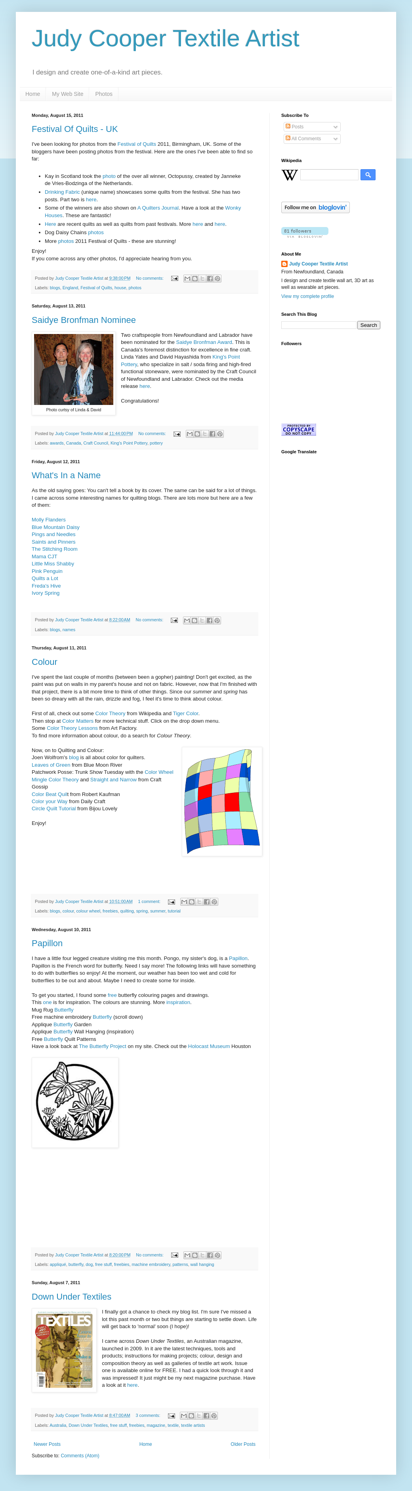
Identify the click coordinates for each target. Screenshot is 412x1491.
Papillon (47, 943)
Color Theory (110, 713)
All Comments (303, 138)
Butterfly (63, 1010)
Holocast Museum (209, 1046)
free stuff (103, 1264)
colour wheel (88, 911)
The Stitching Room (55, 549)
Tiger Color (185, 713)
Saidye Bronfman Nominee (84, 320)
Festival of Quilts (137, 144)
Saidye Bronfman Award (204, 342)
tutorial (174, 911)
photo (109, 176)
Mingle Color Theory (55, 780)
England (70, 287)
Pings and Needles (54, 534)
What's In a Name (66, 475)
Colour (44, 662)
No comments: (150, 278)
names (69, 629)
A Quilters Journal (158, 208)
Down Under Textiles (71, 1297)
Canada (73, 443)
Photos (104, 94)
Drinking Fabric (62, 192)
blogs (55, 287)
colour (68, 911)
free (112, 995)
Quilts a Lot (45, 578)
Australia (58, 1425)
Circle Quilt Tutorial (54, 808)
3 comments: (149, 1415)
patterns (180, 1264)
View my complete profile (307, 296)
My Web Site (67, 94)
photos (96, 232)
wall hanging (202, 1264)
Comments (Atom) (80, 1456)
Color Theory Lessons (72, 728)
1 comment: (150, 901)
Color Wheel (159, 772)
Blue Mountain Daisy (56, 527)
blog (73, 757)
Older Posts (243, 1444)
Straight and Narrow (113, 780)
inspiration (178, 1002)
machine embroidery (151, 1264)
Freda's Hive (46, 586)
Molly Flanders (49, 520)
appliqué (58, 1264)
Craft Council (95, 443)
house (120, 287)
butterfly (76, 1264)
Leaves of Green (51, 765)
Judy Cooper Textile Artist (165, 38)
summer (157, 911)
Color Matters (77, 721)
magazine (156, 1425)
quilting (127, 911)
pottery (156, 443)
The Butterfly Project (102, 1046)
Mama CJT (44, 556)
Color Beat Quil (49, 794)
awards (57, 443)
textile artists (193, 1425)
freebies (110, 911)
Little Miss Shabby (53, 564)
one (47, 1002)
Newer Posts (47, 1444)
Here (50, 224)
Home (32, 94)
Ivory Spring (45, 593)
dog (89, 1264)
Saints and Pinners (54, 542)
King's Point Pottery (129, 443)
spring (142, 911)
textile (173, 1425)
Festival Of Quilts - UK (75, 129)
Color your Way (49, 801)
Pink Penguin (47, 571)
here (91, 199)
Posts (294, 127)
